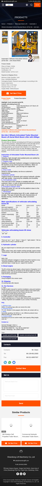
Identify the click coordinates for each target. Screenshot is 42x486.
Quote (37, 5)
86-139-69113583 (34, 1)
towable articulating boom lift (28, 335)
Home (3, 24)
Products (9, 24)
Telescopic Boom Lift (21, 24)
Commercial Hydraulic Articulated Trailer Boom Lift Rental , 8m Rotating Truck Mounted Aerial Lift (30, 436)
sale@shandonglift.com (9, 1)
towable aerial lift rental (9, 335)
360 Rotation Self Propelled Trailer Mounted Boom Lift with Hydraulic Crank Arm (10, 436)
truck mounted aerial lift (9, 338)
